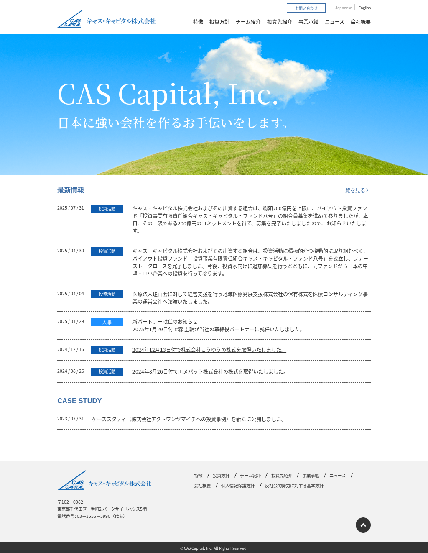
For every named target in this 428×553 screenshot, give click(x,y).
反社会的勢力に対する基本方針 (294, 485)
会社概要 (361, 21)
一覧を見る (352, 190)
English (365, 7)
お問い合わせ (306, 7)
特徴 (198, 21)
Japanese (343, 7)
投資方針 (219, 21)
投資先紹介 (279, 21)
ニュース (334, 21)
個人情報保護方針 (238, 485)
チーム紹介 (248, 21)
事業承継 (308, 21)
